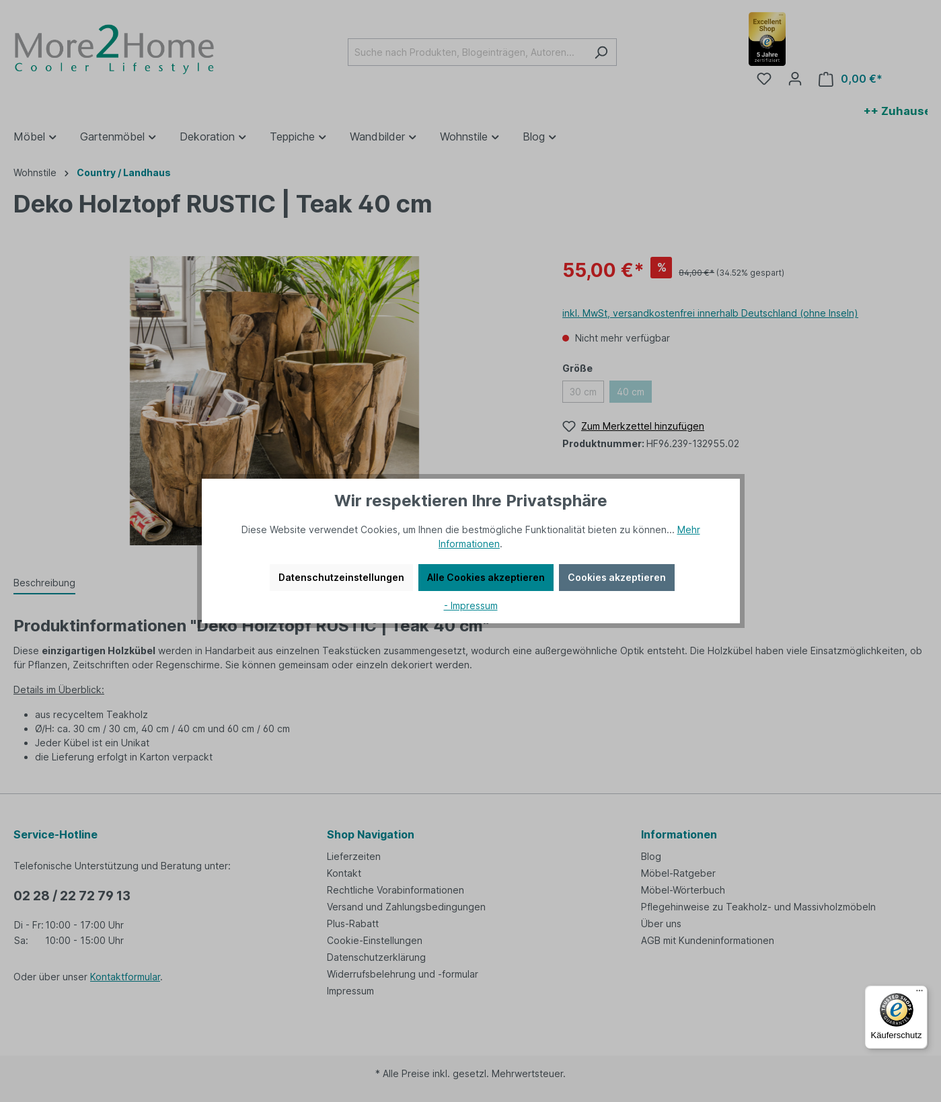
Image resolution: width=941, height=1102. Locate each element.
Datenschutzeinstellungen (341, 577)
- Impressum (471, 605)
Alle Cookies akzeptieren (486, 577)
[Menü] (919, 994)
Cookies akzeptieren (617, 577)
